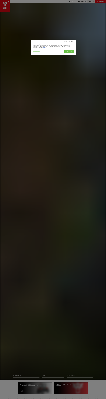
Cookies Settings (36, 51)
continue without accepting (69, 41)
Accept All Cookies (69, 51)
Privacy (44, 47)
